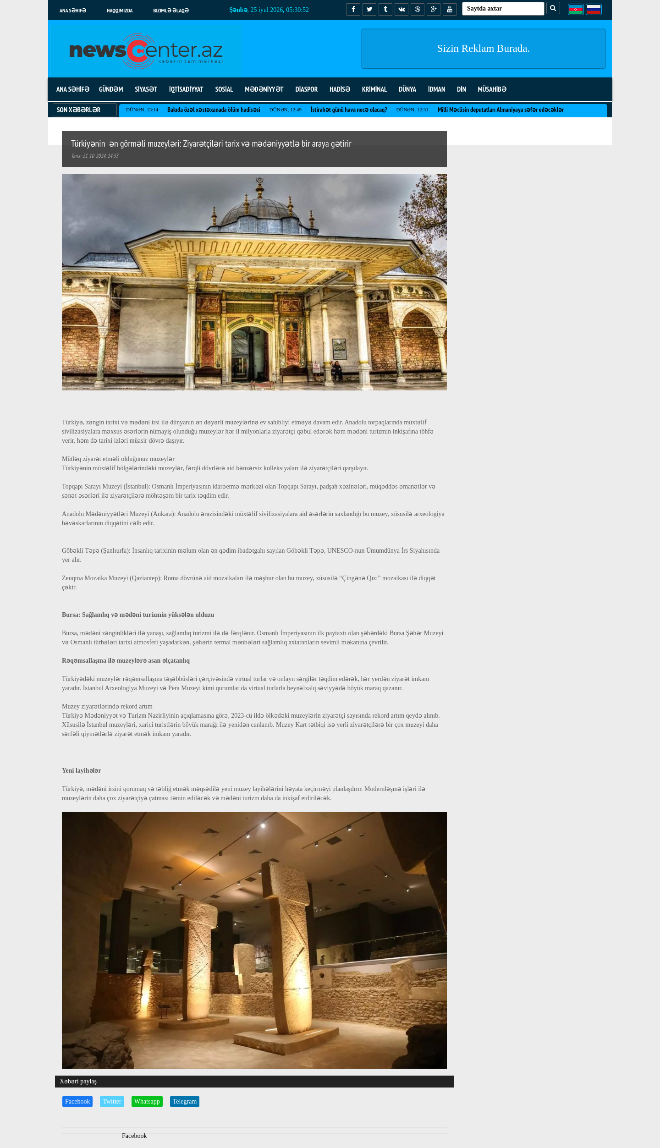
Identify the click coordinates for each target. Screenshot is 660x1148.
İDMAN (436, 89)
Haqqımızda (120, 10)
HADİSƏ (340, 89)
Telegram (185, 1101)
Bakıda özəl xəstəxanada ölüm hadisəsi (213, 109)
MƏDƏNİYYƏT (264, 89)
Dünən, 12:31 (412, 109)
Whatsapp (147, 1101)
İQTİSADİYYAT (186, 89)
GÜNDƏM (111, 89)
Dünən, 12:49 (286, 109)
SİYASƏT (146, 89)
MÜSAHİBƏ (492, 89)
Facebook (77, 1101)
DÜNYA (407, 89)
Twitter (112, 1101)
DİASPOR (307, 89)
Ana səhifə (73, 10)
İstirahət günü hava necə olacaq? (349, 109)
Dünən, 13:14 (142, 109)
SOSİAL (224, 89)
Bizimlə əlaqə (171, 10)
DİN (461, 89)
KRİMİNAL (374, 89)
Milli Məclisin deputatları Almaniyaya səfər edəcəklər (501, 109)
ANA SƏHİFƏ (72, 89)
